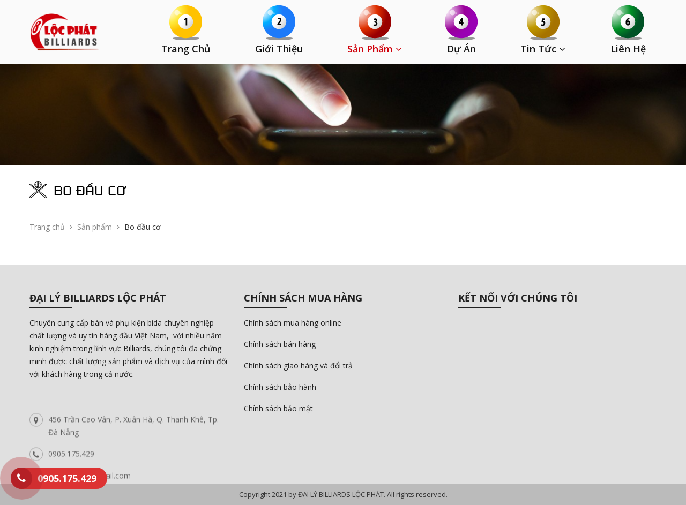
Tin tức (542, 48)
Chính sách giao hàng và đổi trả (298, 365)
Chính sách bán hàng (280, 344)
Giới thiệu (279, 48)
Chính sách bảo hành (280, 387)
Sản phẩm (374, 48)
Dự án (461, 48)
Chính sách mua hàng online (292, 323)
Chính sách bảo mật (278, 408)
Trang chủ (185, 48)
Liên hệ (628, 48)
